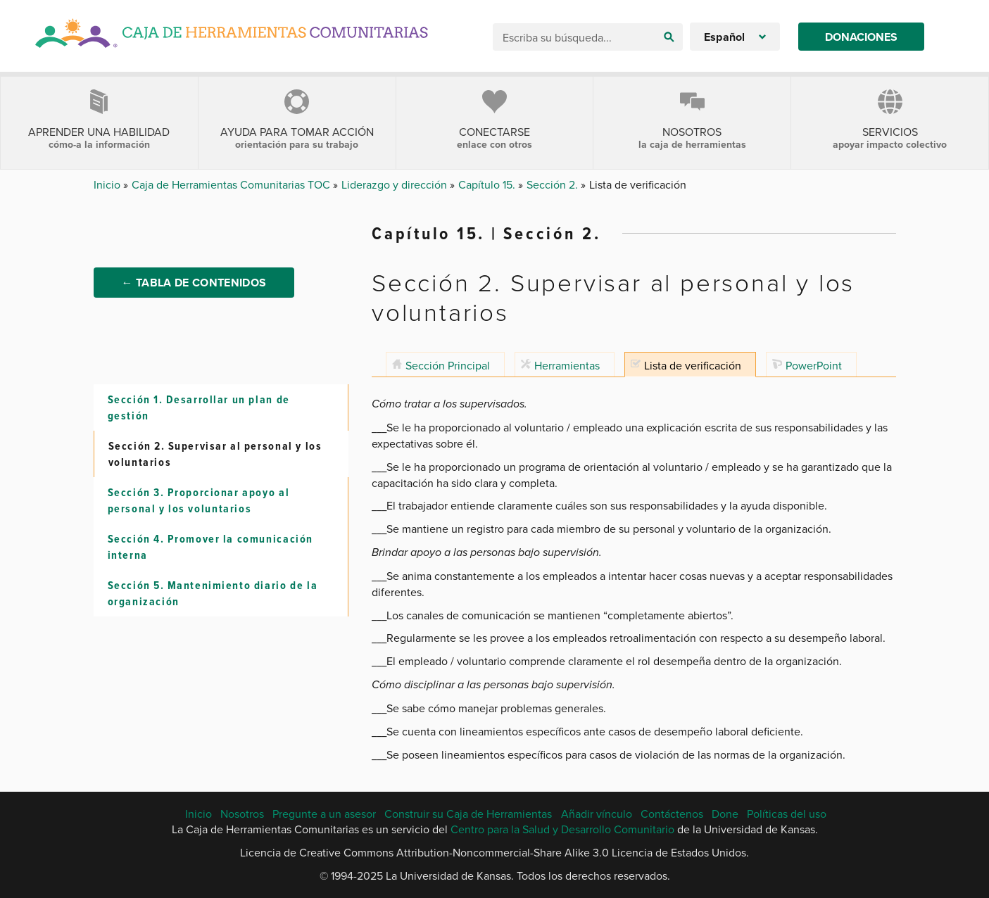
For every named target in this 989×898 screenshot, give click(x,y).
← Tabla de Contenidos (194, 282)
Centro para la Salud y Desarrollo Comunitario (562, 829)
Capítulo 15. (488, 184)
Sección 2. (554, 184)
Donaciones (861, 37)
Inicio (108, 184)
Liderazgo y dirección (395, 184)
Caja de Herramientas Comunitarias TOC (232, 184)
